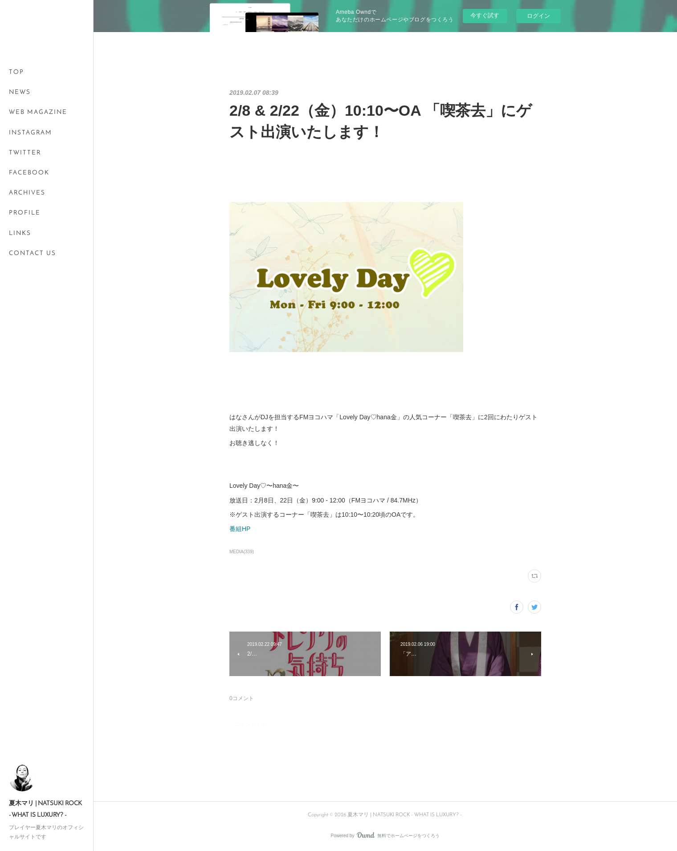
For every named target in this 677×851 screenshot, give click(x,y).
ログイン (538, 15)
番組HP (239, 528)
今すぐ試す (484, 15)
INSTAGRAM (30, 133)
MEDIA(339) (241, 551)
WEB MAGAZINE (38, 112)
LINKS (20, 233)
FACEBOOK (29, 173)
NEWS (20, 92)
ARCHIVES (27, 193)
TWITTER (25, 153)
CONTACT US (32, 253)
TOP (16, 72)
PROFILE (25, 213)
